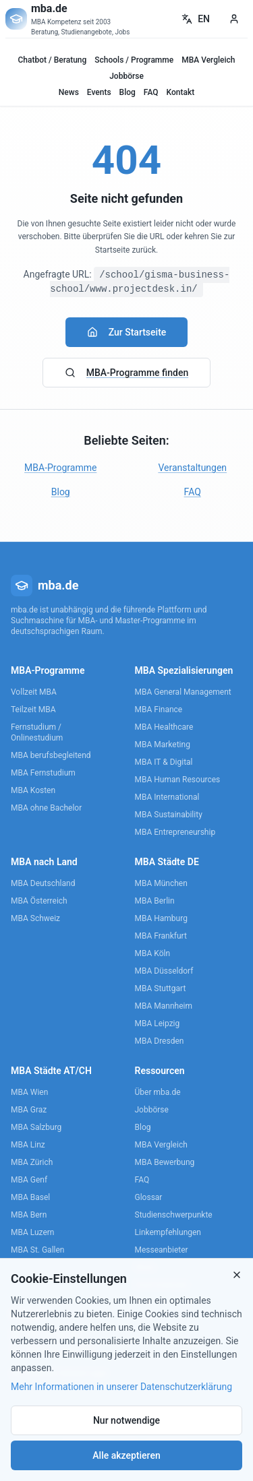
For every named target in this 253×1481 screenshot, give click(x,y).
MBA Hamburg (161, 918)
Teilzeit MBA (33, 709)
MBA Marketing (162, 744)
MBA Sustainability (168, 814)
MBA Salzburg (36, 1127)
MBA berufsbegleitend (51, 755)
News (69, 92)
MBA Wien (29, 1092)
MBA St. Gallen (37, 1250)
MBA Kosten (33, 790)
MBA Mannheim (163, 1006)
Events (99, 92)
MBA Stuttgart (160, 988)
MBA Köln (153, 953)
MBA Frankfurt (161, 936)
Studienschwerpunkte (174, 1215)
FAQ (151, 92)
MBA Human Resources (178, 779)
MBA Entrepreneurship (175, 832)
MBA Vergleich (208, 60)
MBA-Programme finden (126, 372)
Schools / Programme (133, 60)
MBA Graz (29, 1109)
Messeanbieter (161, 1250)
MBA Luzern (33, 1232)
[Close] (237, 1275)
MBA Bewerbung (165, 1162)
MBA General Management (183, 692)
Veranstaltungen (192, 467)
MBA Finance (159, 709)
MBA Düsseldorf (164, 971)
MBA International (167, 797)
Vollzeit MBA (34, 692)
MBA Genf (29, 1180)
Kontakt (181, 92)
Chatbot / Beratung (52, 60)
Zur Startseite (127, 332)
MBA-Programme (60, 467)
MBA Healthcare (164, 727)
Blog (127, 92)
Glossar (149, 1197)
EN (195, 18)
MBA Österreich (39, 901)
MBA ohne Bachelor (46, 808)
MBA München (161, 883)
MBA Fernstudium (43, 773)
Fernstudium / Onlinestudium (37, 732)
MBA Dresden (159, 1041)
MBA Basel (30, 1197)
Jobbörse (126, 76)
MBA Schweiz (35, 918)
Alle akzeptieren (126, 1455)
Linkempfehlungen (168, 1232)
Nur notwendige (126, 1420)
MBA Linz (28, 1144)
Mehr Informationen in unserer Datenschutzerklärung (121, 1386)
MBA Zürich (32, 1162)
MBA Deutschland (43, 883)
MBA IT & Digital (164, 762)
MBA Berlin (155, 901)
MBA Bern (29, 1215)
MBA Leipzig (157, 1023)
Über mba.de (158, 1092)
